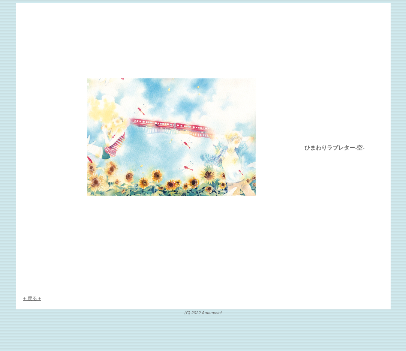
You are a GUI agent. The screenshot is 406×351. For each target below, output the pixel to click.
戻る (32, 298)
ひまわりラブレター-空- (334, 147)
